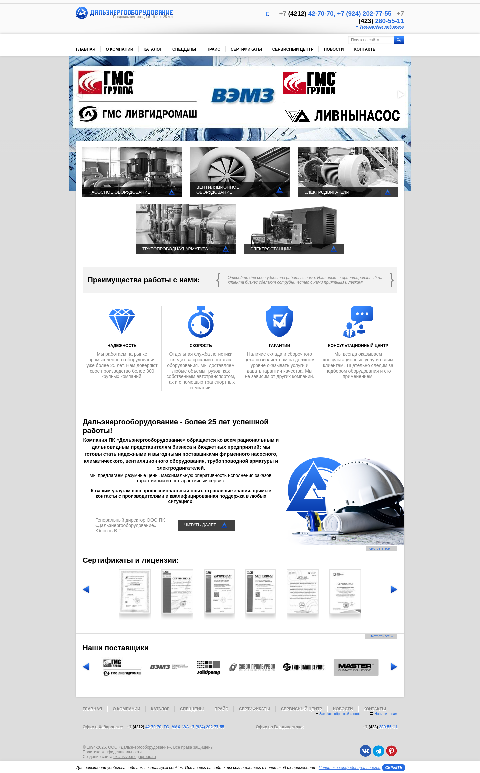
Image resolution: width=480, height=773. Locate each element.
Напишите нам (386, 714)
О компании (119, 49)
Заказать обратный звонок (382, 26)
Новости (334, 49)
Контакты (365, 49)
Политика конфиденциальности (112, 752)
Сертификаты (246, 49)
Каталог (153, 49)
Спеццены (184, 49)
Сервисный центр (293, 49)
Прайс (213, 49)
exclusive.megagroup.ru (134, 756)
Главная (85, 49)
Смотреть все (381, 636)
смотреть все (381, 548)
